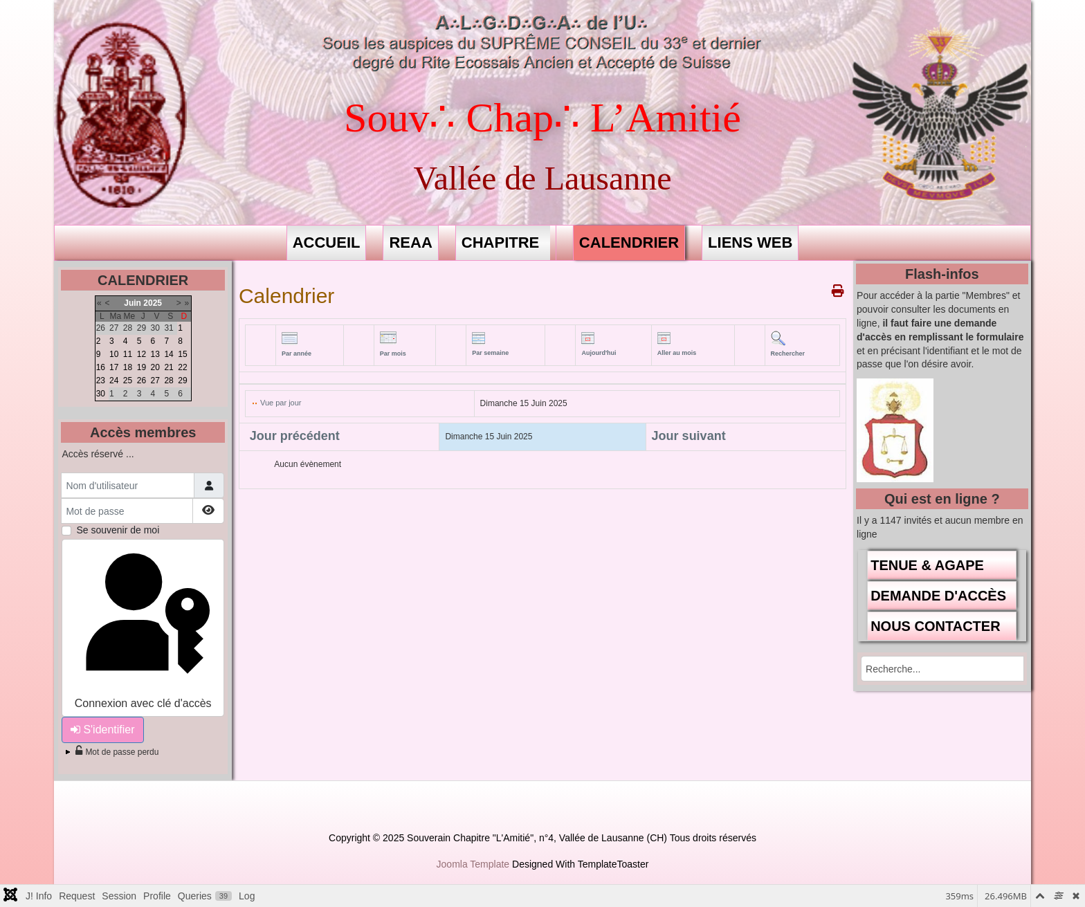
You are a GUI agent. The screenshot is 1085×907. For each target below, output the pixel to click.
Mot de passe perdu (116, 752)
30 (100, 393)
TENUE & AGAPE (927, 565)
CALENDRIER (629, 242)
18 (127, 367)
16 (100, 367)
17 (113, 367)
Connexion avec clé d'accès (143, 626)
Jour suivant (689, 436)
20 (155, 367)
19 (141, 367)
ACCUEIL (327, 242)
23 (100, 380)
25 (127, 380)
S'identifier (102, 729)
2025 (152, 303)
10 (113, 354)
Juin (132, 303)
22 (182, 367)
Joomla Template (473, 864)
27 (155, 380)
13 (155, 354)
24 (113, 380)
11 (127, 354)
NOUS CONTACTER (935, 626)
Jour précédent (295, 436)
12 (141, 354)
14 (168, 354)
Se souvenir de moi (117, 529)
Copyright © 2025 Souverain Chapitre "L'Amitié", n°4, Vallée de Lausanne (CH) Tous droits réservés (542, 837)
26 (141, 380)
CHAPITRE (500, 242)
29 (182, 380)
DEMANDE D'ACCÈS (938, 595)
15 (182, 354)
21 (168, 367)
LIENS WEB (750, 242)
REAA (410, 242)
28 (168, 380)
